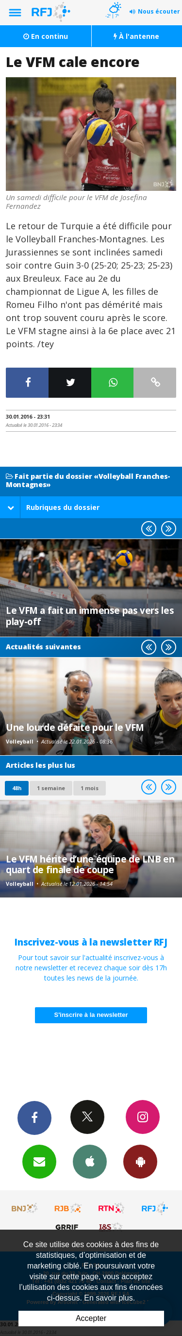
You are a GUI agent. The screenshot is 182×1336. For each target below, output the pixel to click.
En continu (45, 36)
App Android (140, 1161)
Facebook (34, 1117)
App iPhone (90, 1161)
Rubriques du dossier (53, 507)
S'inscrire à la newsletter (91, 1014)
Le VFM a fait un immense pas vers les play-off (90, 615)
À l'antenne (136, 36)
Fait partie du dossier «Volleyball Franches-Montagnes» (88, 481)
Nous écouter (159, 11)
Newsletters (39, 1161)
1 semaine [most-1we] (51, 788)
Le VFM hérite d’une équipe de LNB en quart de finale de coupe (90, 864)
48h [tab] (16, 788)
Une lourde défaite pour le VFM (75, 727)
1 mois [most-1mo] (90, 788)
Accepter (91, 1318)
